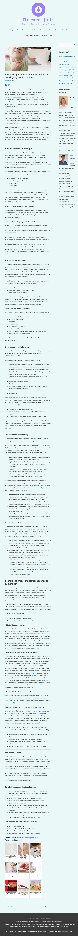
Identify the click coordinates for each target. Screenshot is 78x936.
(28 (45, 648)
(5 (20, 130)
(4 (38, 113)
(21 (16, 534)
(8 (19, 217)
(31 (32, 675)
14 (38, 360)
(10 (35, 283)
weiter (44, 906)
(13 (36, 360)
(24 (29, 574)
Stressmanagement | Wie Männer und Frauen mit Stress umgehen (67, 75)
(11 (41, 304)
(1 (28, 99)
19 (24, 490)
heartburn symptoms (11, 233)
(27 (33, 643)
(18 (22, 490)
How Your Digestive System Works (28, 838)
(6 (9, 142)
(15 (19, 405)
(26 (47, 636)
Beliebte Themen (9, 80)
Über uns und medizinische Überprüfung (26, 922)
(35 (39, 723)
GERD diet (38, 711)
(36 (48, 730)
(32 (22, 698)
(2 (17, 106)
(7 (25, 167)
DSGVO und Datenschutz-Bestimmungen (51, 922)
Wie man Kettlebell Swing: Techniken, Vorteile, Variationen (66, 83)
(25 (6, 633)
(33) (14, 703)
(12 (49, 312)
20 (26, 490)
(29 (25, 663)
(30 (33, 673)
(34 (45, 716)
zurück (11, 906)
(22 (37, 536)
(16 (44, 452)
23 (40, 536)
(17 (42, 488)
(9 (17, 254)
